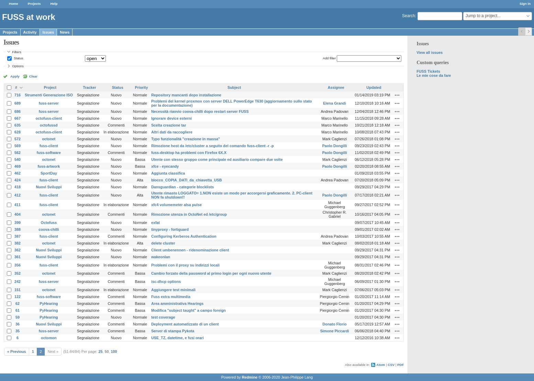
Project (50, 87)
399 (17, 223)
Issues (48, 32)
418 (17, 187)
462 (17, 173)
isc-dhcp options (166, 281)
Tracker (89, 87)
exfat (155, 223)
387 (17, 236)
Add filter (329, 58)
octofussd (49, 125)
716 (17, 95)
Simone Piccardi (334, 331)
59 (17, 317)
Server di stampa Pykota (172, 331)
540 (17, 159)
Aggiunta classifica (168, 173)
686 (17, 111)
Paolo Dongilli (334, 146)
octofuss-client (49, 118)
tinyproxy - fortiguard (170, 229)
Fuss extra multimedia (170, 297)
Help (54, 3)
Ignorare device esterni (171, 118)
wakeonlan (160, 257)
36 (17, 324)
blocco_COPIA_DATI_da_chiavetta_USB (186, 180)
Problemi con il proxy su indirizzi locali (185, 265)
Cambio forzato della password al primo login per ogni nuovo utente (211, 273)
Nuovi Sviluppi (49, 187)
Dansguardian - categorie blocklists (182, 187)
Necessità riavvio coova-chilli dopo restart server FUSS (200, 111)
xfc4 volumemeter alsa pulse (176, 205)
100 (114, 351)
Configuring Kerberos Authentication (183, 236)
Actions (397, 95)
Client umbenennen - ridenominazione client (190, 250)
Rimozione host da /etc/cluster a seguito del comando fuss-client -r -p (212, 146)
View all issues (429, 52)
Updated (373, 87)
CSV (391, 365)
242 (17, 281)
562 (17, 153)
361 (17, 257)
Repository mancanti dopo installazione (186, 95)
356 (17, 265)
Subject (234, 87)
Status (18, 58)
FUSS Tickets (428, 71)
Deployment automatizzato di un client (185, 324)
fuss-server (49, 103)
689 (17, 103)
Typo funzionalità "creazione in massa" (185, 139)
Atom (380, 365)
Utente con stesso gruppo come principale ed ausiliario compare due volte (217, 159)
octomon (49, 338)
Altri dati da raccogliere (171, 132)
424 (17, 180)
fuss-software (49, 153)
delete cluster (163, 243)
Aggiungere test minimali (173, 290)
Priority (141, 87)
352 (17, 273)
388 (17, 229)
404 (17, 214)
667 (17, 118)
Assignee (336, 87)
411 (17, 205)
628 (17, 132)
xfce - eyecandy (165, 166)
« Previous (16, 351)
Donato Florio (335, 324)
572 (17, 139)
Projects (34, 3)
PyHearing (49, 303)
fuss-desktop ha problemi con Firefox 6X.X (188, 153)
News (64, 32)
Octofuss (49, 223)
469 (17, 166)
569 (17, 146)
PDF (400, 365)
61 (17, 310)
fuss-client (49, 146)
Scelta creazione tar (168, 125)
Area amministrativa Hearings (177, 303)
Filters (16, 52)
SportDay (49, 173)
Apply (15, 76)
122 (17, 297)
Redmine (250, 377)
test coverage (163, 317)
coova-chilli (48, 229)
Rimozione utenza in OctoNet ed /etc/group (189, 214)
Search (408, 15)
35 (17, 331)
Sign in (525, 3)
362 (17, 250)
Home (13, 3)
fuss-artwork (49, 166)
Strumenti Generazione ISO (49, 95)
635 (17, 125)
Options (18, 66)
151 (17, 290)
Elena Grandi (334, 103)
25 (101, 351)
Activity (30, 32)
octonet (48, 139)
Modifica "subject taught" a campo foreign (188, 310)
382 (17, 243)
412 (17, 195)
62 (17, 303)
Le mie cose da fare (433, 75)
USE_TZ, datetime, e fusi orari (177, 338)
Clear (33, 76)
